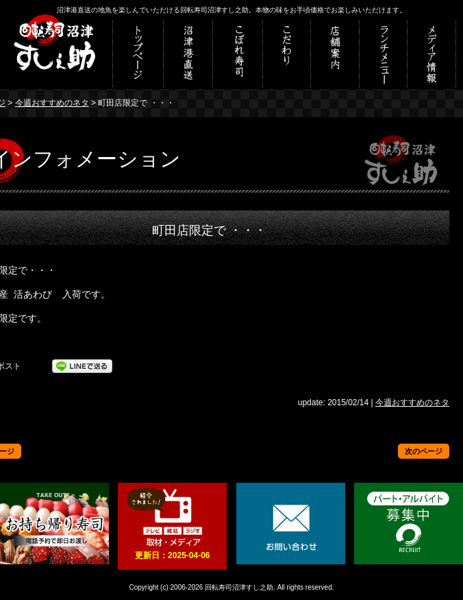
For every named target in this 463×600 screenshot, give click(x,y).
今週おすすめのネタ (52, 103)
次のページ (423, 451)
